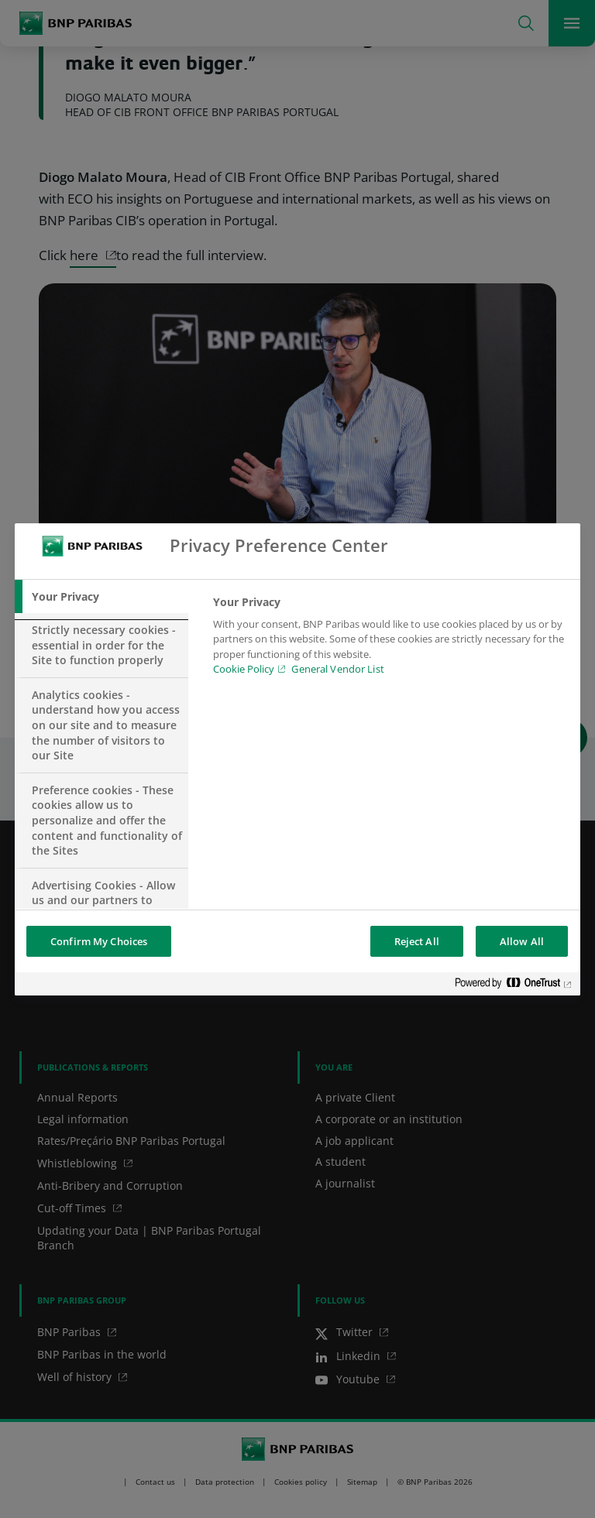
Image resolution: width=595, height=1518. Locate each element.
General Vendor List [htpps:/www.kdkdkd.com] (337, 669)
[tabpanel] (390, 640)
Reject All (416, 941)
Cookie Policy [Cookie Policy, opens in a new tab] (243, 669)
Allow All (522, 941)
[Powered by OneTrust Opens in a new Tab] (514, 985)
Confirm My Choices (98, 941)
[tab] (101, 597)
